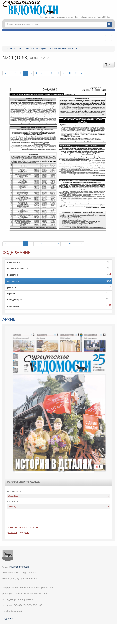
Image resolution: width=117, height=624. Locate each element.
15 (110, 280)
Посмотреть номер (18, 532)
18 (108, 282)
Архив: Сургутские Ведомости (63, 49)
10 (57, 73)
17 (110, 293)
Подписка (7, 618)
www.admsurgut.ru (19, 566)
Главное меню (31, 49)
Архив (44, 49)
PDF (108, 64)
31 (70, 73)
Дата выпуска (14, 492)
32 (76, 73)
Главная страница (13, 49)
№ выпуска (12, 502)
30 (110, 282)
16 (110, 286)
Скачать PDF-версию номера (22, 527)
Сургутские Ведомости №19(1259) (23, 482)
